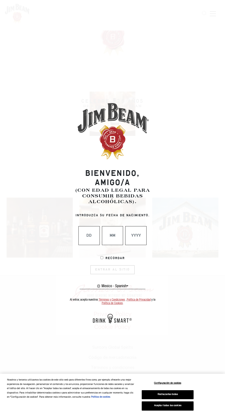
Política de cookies (100, 397)
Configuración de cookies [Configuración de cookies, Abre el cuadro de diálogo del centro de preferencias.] (167, 383)
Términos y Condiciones (112, 299)
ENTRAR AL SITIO (112, 269)
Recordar (115, 258)
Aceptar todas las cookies (167, 405)
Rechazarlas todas (168, 394)
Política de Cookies (112, 303)
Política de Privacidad (139, 299)
